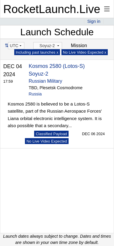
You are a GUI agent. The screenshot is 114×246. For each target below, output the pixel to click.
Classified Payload (51, 134)
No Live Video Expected (46, 141)
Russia (35, 94)
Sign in (93, 21)
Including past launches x (37, 52)
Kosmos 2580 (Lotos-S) (57, 66)
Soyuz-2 (38, 74)
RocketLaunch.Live (51, 9)
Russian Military (45, 81)
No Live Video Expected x (84, 52)
